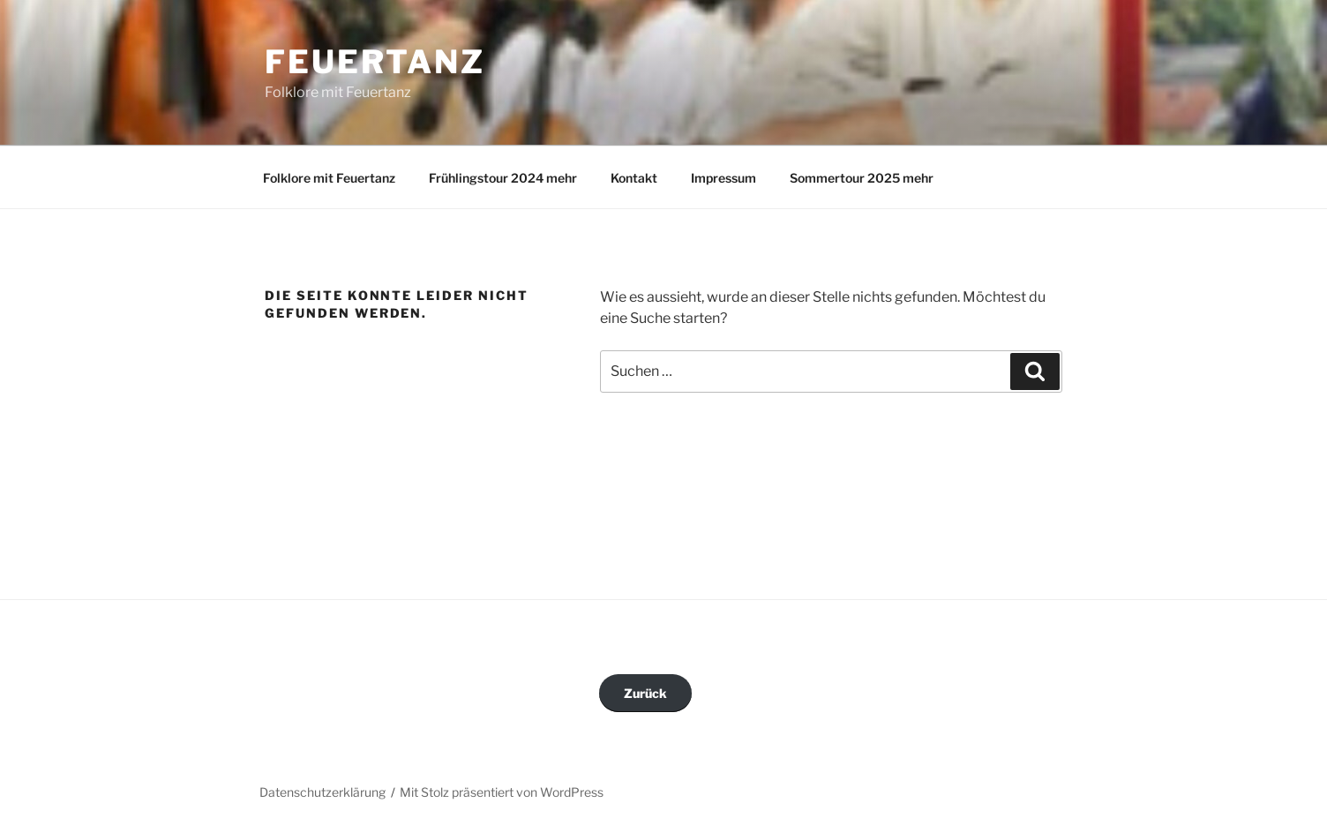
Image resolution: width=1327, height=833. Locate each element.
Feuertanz (375, 61)
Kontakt (634, 177)
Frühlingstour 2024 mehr (503, 177)
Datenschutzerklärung (322, 791)
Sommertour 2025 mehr (861, 177)
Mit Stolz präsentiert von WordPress (502, 791)
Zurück (645, 693)
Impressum (723, 177)
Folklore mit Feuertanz (329, 177)
